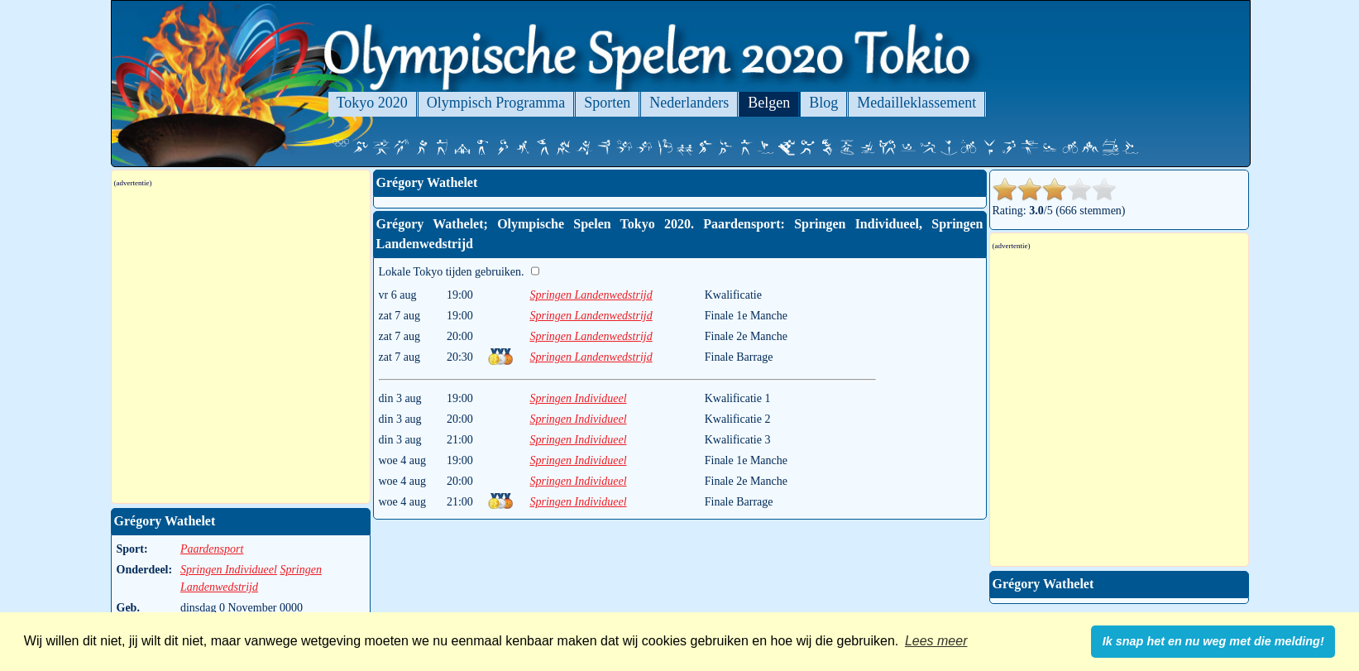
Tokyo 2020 (372, 102)
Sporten (607, 102)
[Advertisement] (266, 408)
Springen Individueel (578, 398)
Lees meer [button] (936, 641)
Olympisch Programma (496, 102)
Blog (823, 102)
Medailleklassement (916, 102)
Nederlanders (689, 102)
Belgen (769, 102)
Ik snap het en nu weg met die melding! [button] (1213, 641)
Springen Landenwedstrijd (591, 295)
